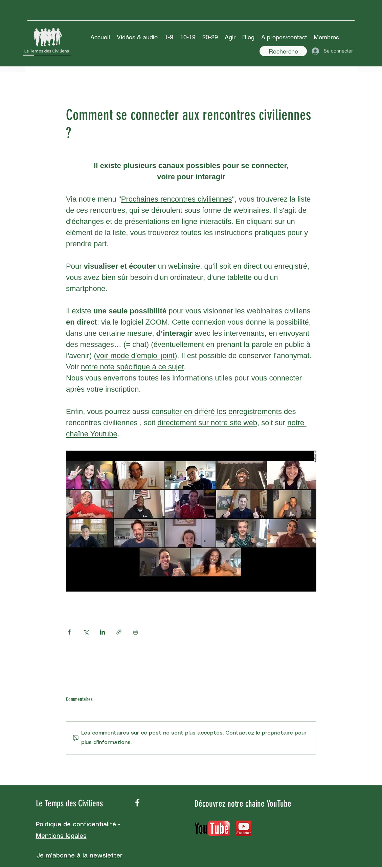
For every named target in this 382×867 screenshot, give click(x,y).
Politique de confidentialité (76, 825)
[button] (137, 37)
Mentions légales (61, 836)
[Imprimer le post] (135, 632)
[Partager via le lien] (119, 632)
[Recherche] (283, 51)
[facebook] (137, 803)
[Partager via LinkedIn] (102, 632)
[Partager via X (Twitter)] (86, 632)
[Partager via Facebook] (69, 632)
